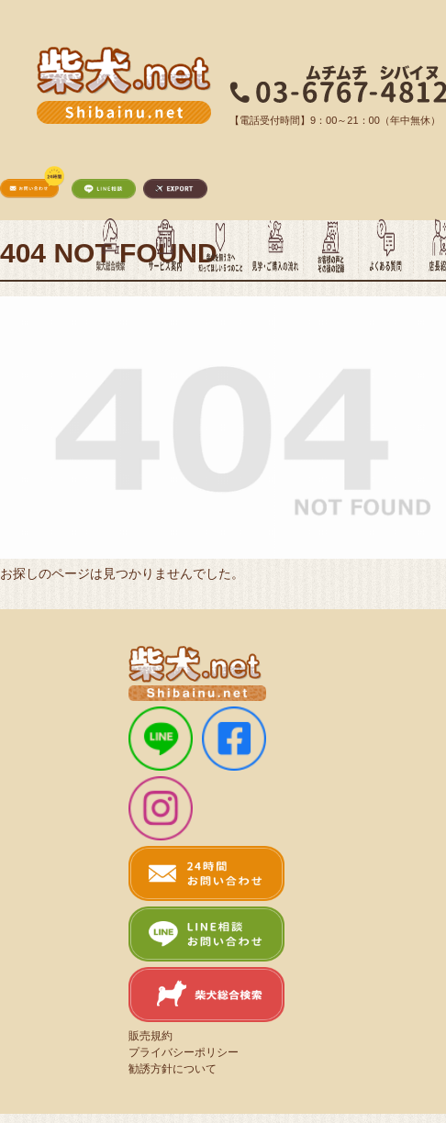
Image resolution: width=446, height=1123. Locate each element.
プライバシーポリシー (183, 1052)
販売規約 (150, 1035)
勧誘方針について (172, 1068)
